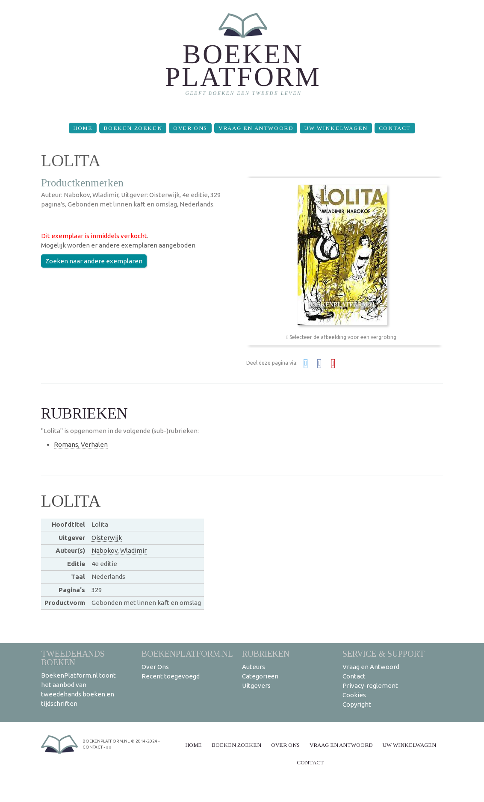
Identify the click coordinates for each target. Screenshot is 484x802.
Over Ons (190, 128)
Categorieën (260, 676)
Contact (395, 128)
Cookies (354, 695)
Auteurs (253, 666)
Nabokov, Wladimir (119, 550)
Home (82, 128)
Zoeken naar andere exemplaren (93, 261)
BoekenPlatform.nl (187, 653)
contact (93, 747)
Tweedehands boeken (73, 657)
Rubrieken (265, 653)
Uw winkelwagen (335, 128)
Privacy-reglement (370, 685)
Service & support (383, 653)
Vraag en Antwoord (255, 128)
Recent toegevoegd (171, 676)
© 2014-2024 (144, 741)
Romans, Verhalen (81, 444)
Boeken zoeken (132, 128)
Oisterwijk (106, 537)
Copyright (356, 704)
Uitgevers (256, 685)
